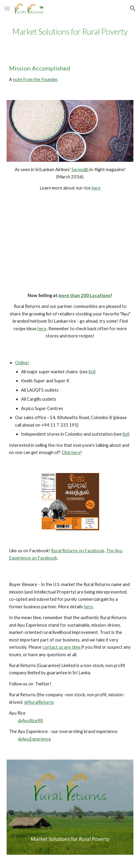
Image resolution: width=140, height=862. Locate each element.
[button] (7, 8)
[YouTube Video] (70, 242)
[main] (70, 31)
